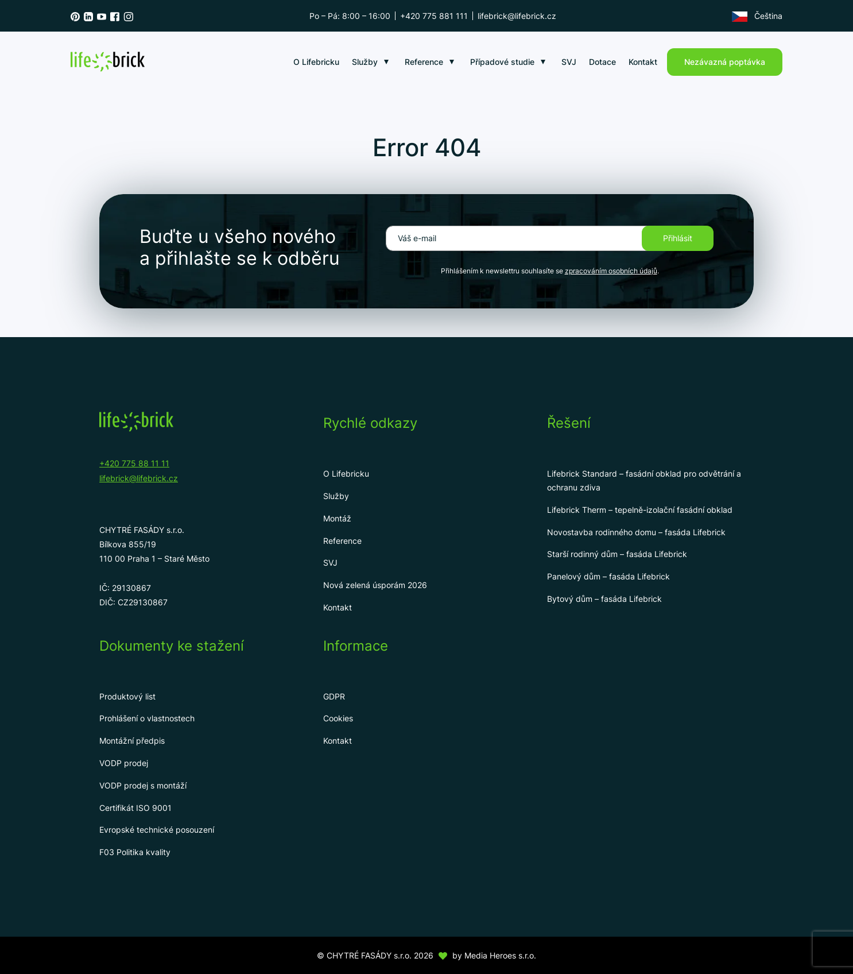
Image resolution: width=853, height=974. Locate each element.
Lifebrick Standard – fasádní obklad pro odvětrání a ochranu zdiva (644, 480)
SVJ (568, 62)
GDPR (334, 696)
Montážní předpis (132, 740)
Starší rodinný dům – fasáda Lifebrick (617, 554)
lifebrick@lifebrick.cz (517, 16)
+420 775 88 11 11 (134, 463)
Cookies (338, 718)
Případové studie (502, 62)
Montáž (337, 518)
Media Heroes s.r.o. (500, 955)
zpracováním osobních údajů (611, 270)
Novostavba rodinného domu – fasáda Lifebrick (636, 532)
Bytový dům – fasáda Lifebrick (604, 599)
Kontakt (643, 62)
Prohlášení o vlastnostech (147, 718)
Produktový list (127, 696)
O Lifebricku (316, 62)
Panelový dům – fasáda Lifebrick (608, 576)
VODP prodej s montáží (143, 785)
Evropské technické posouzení (156, 829)
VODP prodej (123, 763)
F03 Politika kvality (134, 852)
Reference (424, 62)
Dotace (602, 62)
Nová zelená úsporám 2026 (375, 585)
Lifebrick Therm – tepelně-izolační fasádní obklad (639, 510)
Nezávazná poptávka (724, 62)
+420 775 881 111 (434, 16)
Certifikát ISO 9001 (135, 808)
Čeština (757, 16)
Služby (365, 62)
